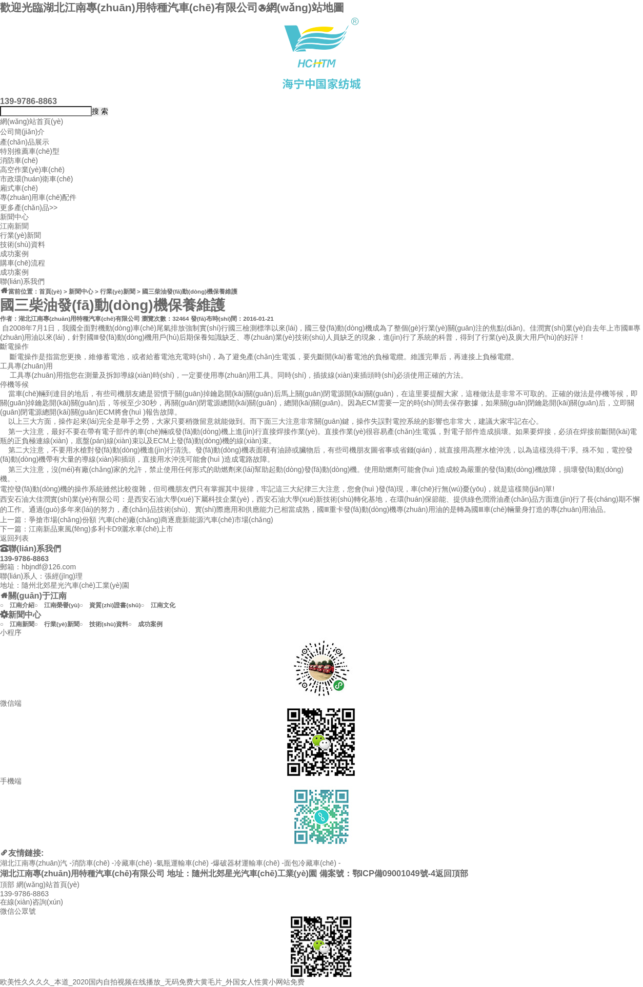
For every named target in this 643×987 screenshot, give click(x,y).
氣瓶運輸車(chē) (182, 863)
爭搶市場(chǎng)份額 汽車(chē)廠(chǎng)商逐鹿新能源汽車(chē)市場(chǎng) (151, 520)
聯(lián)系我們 (22, 281)
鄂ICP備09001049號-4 (394, 873)
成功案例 (14, 254)
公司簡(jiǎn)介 (22, 132)
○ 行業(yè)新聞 (56, 624)
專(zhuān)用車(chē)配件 (38, 197)
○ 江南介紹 (17, 605)
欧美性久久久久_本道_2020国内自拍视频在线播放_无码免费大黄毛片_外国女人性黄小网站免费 (152, 982)
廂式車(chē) (19, 188)
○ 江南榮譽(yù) (56, 605)
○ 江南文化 (158, 605)
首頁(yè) (50, 291)
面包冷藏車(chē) (310, 863)
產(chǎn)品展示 (24, 142)
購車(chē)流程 (22, 263)
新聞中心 (14, 217)
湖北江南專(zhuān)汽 (33, 863)
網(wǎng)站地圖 (301, 7)
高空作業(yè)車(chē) (32, 170)
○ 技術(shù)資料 (103, 624)
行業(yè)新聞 (20, 235)
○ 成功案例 (145, 624)
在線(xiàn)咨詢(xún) (31, 902)
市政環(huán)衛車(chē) (36, 179)
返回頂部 (451, 873)
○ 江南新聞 (17, 624)
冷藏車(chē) (133, 863)
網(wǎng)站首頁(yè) (31, 121)
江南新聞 (14, 226)
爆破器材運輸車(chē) (246, 863)
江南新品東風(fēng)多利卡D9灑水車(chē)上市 (101, 529)
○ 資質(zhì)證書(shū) (109, 605)
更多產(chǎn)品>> (28, 207)
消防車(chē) (19, 160)
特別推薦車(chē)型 (29, 151)
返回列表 (14, 538)
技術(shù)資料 (22, 244)
